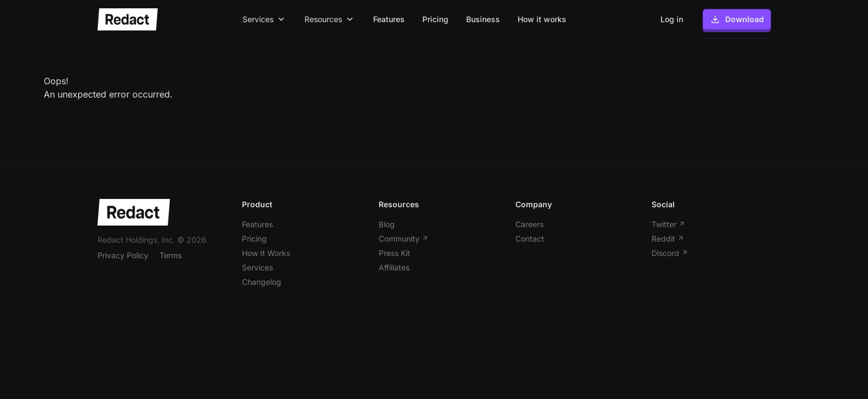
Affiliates (394, 267)
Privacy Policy (122, 255)
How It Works (266, 253)
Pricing (435, 19)
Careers (529, 224)
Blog (387, 224)
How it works (542, 19)
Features (389, 19)
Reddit (668, 238)
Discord (670, 253)
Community (403, 238)
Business (483, 19)
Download (737, 19)
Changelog (261, 282)
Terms (170, 255)
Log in (671, 19)
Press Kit (394, 253)
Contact (529, 238)
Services (257, 267)
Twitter (668, 224)
